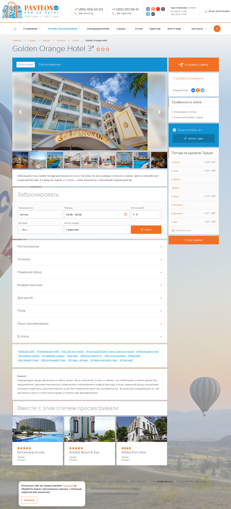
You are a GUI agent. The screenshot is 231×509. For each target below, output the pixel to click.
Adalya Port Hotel (133, 452)
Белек (194, 171)
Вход (217, 11)
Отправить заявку (194, 65)
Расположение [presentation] (50, 65)
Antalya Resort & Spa (84, 452)
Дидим (175, 187)
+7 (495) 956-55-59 (88, 10)
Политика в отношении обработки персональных (116, 488)
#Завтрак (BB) (26, 351)
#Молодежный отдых (53, 360)
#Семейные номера (53, 356)
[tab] (25, 64)
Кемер (194, 196)
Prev (20, 112)
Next (159, 112)
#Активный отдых (28, 360)
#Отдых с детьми (78, 360)
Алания (194, 162)
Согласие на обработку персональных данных (115, 493)
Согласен (29, 500)
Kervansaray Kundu (31, 452)
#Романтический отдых (104, 360)
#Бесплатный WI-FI (91, 356)
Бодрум (176, 179)
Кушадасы (177, 204)
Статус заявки (194, 240)
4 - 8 (135, 214)
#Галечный (126, 360)
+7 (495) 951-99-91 (125, 10)
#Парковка (134, 356)
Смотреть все (183, 230)
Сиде (194, 222)
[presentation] (16, 160)
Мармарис (194, 213)
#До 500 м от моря (72, 351)
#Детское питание (115, 356)
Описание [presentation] (25, 65)
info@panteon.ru (165, 481)
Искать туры (193, 138)
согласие (68, 485)
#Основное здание (29, 356)
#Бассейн (72, 356)
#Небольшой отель (147, 351)
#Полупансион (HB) (48, 351)
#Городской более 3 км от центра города (110, 351)
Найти (146, 229)
